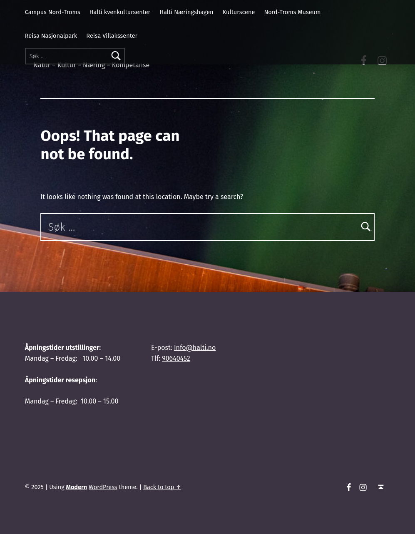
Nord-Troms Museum (292, 12)
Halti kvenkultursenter (119, 12)
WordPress (103, 487)
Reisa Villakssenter (111, 35)
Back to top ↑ (162, 487)
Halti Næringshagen (186, 12)
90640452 (176, 358)
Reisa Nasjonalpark (51, 35)
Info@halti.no (195, 348)
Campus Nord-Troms (52, 12)
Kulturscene (239, 12)
